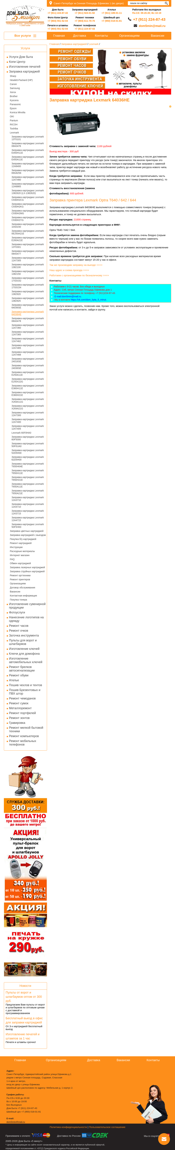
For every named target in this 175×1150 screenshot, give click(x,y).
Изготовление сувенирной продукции (27, 605)
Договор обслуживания (22, 587)
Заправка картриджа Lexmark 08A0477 (28, 252)
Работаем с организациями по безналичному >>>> (80, 275)
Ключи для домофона (24, 653)
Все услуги (25, 35)
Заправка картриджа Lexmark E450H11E (28, 151)
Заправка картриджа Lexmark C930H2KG (28, 205)
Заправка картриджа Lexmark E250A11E (28, 373)
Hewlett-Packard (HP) (21, 80)
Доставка (79, 35)
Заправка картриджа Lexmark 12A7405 (28, 427)
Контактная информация (23, 595)
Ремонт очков (18, 630)
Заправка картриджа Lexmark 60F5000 (28, 438)
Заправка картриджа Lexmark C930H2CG (28, 198)
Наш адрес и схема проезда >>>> (69, 270)
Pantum (14, 120)
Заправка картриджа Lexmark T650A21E (28, 492)
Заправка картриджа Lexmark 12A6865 (28, 185)
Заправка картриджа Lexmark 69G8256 (28, 171)
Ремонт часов (18, 625)
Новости (25, 985)
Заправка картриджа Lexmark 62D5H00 (28, 458)
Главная (59, 35)
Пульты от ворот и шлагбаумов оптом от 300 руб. (24, 997)
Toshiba (14, 128)
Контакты (101, 35)
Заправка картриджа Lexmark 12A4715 (28, 519)
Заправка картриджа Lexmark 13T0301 (28, 245)
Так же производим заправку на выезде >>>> (76, 264)
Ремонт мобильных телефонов (22, 742)
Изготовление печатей (24, 66)
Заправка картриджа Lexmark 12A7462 (28, 340)
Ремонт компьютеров (24, 736)
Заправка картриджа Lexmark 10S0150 (28, 225)
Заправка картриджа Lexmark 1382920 (28, 292)
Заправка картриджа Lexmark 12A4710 (28, 505)
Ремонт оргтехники (20, 575)
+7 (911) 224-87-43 (58, 13)
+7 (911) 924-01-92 (85, 13)
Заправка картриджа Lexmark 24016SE (28, 360)
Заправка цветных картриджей (27, 531)
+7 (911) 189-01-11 (112, 13)
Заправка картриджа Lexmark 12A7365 (28, 333)
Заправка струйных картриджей (27, 571)
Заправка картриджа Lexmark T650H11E (28, 471)
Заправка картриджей (24, 71)
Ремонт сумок (18, 703)
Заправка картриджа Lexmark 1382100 (28, 266)
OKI (12, 116)
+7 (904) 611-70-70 (85, 21)
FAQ (12, 559)
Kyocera (14, 100)
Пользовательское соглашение (107, 1127)
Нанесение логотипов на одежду (26, 619)
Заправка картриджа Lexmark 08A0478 (28, 319)
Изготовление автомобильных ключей (25, 660)
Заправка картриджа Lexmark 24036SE (28, 366)
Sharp (13, 76)
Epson (13, 108)
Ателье (14, 680)
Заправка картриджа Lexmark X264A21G (28, 407)
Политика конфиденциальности (68, 1127)
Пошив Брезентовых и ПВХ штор (24, 691)
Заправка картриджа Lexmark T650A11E (28, 485)
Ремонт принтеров (20, 579)
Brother (14, 96)
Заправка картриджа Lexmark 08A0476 (28, 144)
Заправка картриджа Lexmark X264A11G (28, 400)
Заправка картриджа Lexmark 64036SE (28, 306)
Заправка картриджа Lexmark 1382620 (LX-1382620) (28, 191)
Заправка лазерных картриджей (27, 567)
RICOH (14, 124)
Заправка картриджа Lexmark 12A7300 (28, 414)
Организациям (18, 583)
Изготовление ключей (24, 648)
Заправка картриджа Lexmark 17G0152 (28, 279)
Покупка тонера (18, 599)
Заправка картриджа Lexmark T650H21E (28, 478)
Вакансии (15, 591)
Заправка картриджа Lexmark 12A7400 (28, 420)
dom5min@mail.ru (152, 26)
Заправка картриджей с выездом (28, 535)
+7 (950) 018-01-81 (112, 21)
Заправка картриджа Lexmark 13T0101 (28, 138)
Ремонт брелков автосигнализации (22, 668)
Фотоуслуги (17, 612)
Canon (13, 84)
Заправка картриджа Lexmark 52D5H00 (28, 451)
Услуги (25, 48)
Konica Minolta (17, 112)
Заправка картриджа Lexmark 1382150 (28, 272)
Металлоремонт (20, 708)
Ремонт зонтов (19, 718)
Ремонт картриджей (21, 543)
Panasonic (15, 104)
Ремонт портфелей (22, 713)
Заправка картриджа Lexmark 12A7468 (28, 353)
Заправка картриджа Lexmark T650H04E (28, 465)
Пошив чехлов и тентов (25, 685)
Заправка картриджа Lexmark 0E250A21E (28, 232)
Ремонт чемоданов (22, 698)
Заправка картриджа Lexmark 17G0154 (28, 286)
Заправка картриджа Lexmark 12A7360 (28, 326)
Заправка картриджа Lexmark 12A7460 (28, 178)
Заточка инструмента (24, 635)
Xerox (13, 92)
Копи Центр (17, 61)
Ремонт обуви (18, 675)
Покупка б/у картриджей (23, 539)
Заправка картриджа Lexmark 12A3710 (28, 498)
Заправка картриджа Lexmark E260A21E (28, 239)
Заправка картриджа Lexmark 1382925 (28, 299)
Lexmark (14, 132)
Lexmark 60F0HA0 (21, 432)
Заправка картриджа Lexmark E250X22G (28, 380)
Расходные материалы (22, 551)
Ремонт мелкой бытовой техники (26, 729)
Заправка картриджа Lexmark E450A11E (28, 158)
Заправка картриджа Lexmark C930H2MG (28, 212)
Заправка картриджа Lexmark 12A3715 (28, 512)
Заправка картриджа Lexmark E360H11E (28, 387)
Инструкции (16, 547)
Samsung (15, 88)
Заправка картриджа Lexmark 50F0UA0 (28, 445)
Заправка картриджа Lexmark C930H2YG (28, 218)
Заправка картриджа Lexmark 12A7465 (28, 346)
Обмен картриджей (20, 563)
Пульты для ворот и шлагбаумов (23, 642)
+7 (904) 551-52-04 (58, 21)
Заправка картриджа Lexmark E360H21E (28, 393)
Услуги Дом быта (21, 57)
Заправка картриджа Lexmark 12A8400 (28, 165)
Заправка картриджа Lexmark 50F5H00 (28, 525)
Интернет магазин (20, 555)
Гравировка (17, 722)
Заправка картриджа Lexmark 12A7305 (28, 259)
